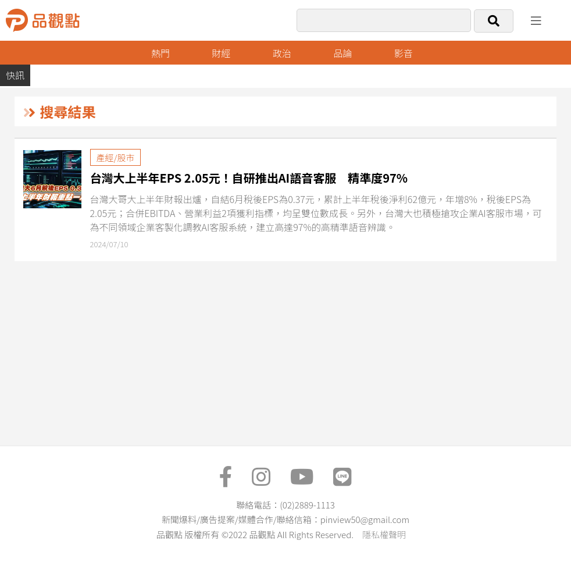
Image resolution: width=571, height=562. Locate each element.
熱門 (160, 53)
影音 (403, 53)
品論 (342, 53)
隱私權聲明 (384, 534)
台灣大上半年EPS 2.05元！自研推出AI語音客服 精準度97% (249, 177)
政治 (282, 53)
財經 (221, 53)
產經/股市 (116, 157)
